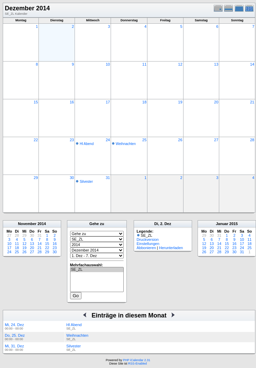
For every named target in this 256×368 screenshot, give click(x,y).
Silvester (86, 181)
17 (108, 102)
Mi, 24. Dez (14, 325)
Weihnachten (126, 144)
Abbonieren (146, 248)
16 (72, 102)
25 (144, 140)
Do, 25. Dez (15, 335)
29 (36, 178)
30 (72, 178)
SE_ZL (96, 269)
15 (36, 102)
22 (36, 140)
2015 (233, 224)
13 (216, 64)
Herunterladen (171, 248)
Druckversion (148, 239)
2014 (41, 224)
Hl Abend (87, 144)
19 (180, 102)
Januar (222, 224)
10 (108, 64)
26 (180, 140)
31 (108, 178)
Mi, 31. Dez (14, 346)
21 (252, 102)
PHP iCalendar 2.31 (136, 360)
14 (252, 64)
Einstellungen (148, 244)
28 (252, 140)
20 (216, 102)
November (27, 224)
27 (216, 140)
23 (72, 140)
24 (108, 140)
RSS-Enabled (137, 363)
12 (180, 64)
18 (144, 102)
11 (144, 64)
